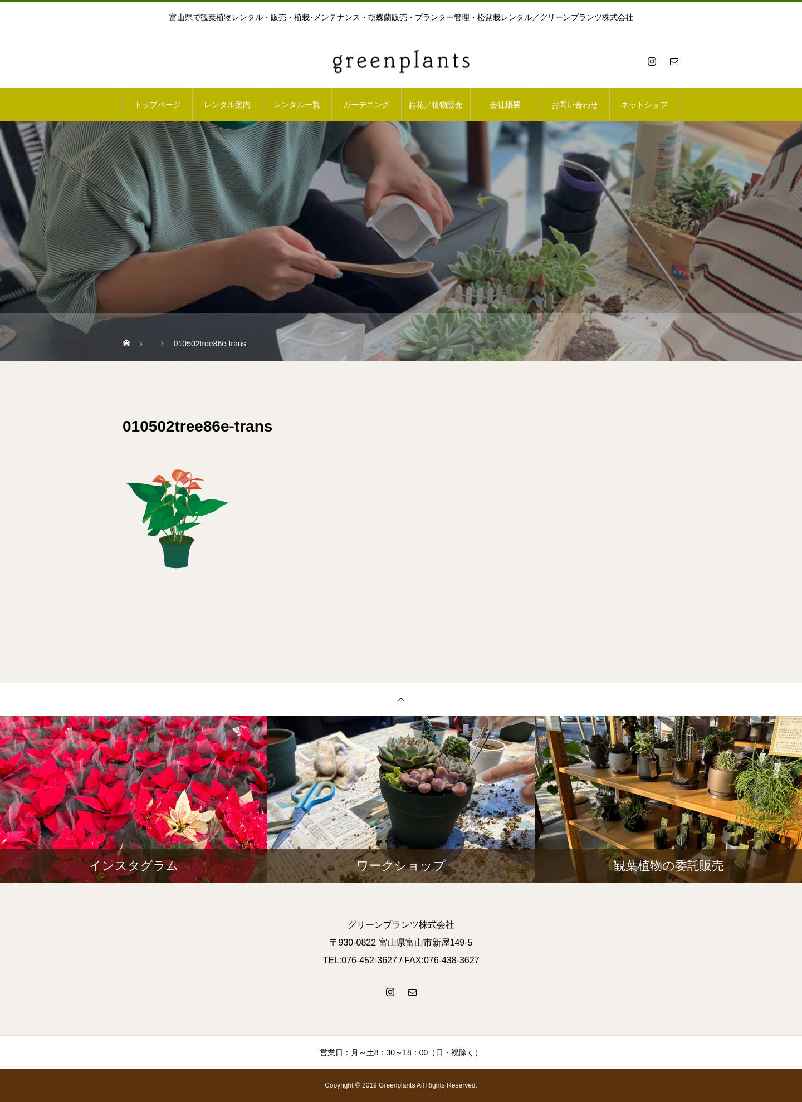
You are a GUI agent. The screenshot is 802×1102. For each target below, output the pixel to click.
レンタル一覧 (296, 104)
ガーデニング (366, 104)
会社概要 (505, 104)
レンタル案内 (227, 104)
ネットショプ (644, 104)
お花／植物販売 (435, 104)
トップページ (157, 104)
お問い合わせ (574, 104)
